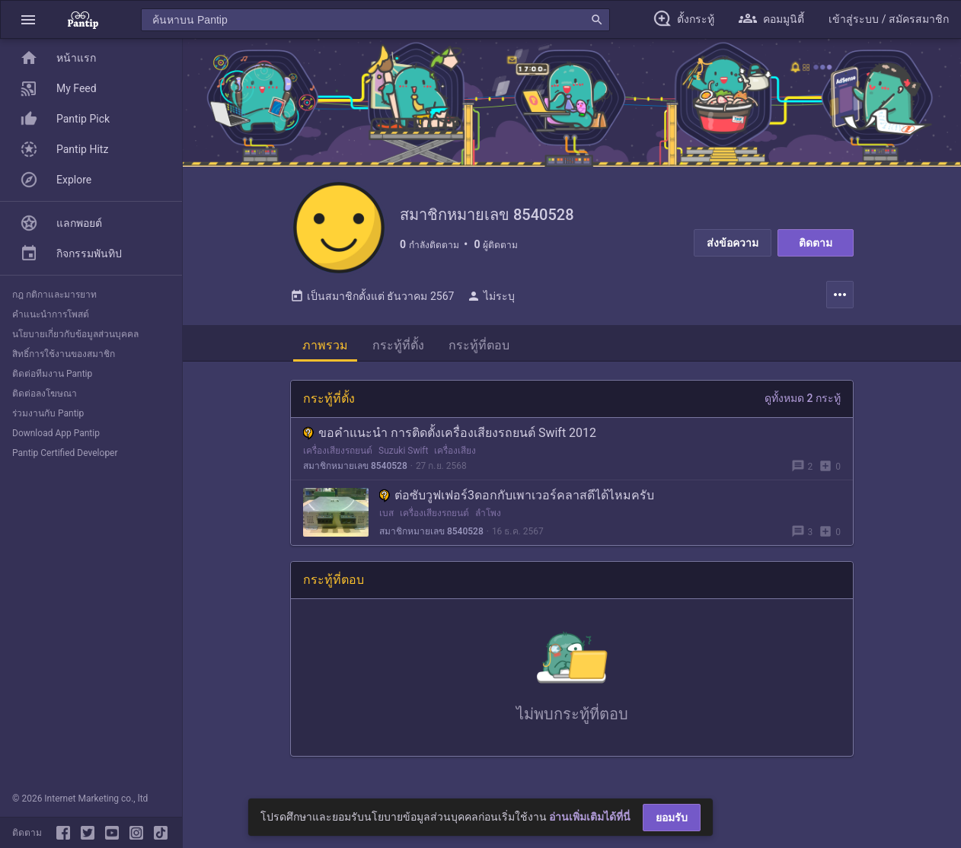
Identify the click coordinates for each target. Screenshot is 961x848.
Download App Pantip (56, 433)
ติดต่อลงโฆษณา (44, 393)
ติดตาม (815, 243)
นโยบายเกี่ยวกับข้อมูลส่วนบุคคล (75, 334)
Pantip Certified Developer (65, 453)
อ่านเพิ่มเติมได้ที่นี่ (590, 817)
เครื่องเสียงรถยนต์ (337, 450)
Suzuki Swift (403, 450)
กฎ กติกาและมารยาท (54, 294)
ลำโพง (488, 513)
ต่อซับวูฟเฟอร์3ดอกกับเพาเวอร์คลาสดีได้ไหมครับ (516, 495)
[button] (28, 19)
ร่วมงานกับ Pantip (48, 413)
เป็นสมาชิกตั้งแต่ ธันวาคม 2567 (372, 296)
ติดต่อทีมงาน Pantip (52, 373)
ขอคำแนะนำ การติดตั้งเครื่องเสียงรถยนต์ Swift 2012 (449, 433)
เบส (386, 513)
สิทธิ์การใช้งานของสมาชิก (63, 354)
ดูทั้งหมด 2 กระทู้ (803, 398)
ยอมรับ (672, 817)
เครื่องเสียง (455, 450)
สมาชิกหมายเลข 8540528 (355, 466)
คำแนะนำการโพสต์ (50, 314)
